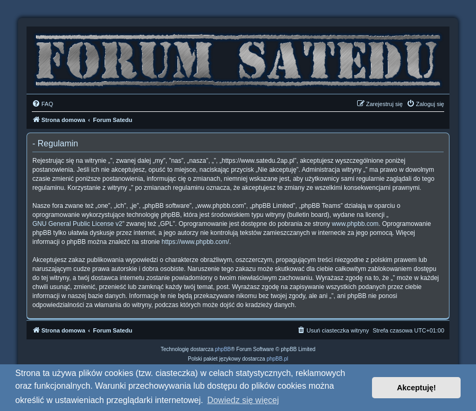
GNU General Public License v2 (77, 224)
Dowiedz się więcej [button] (243, 400)
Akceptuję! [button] (416, 387)
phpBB (223, 349)
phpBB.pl (277, 359)
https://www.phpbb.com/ (195, 242)
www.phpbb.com (355, 224)
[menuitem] (42, 104)
